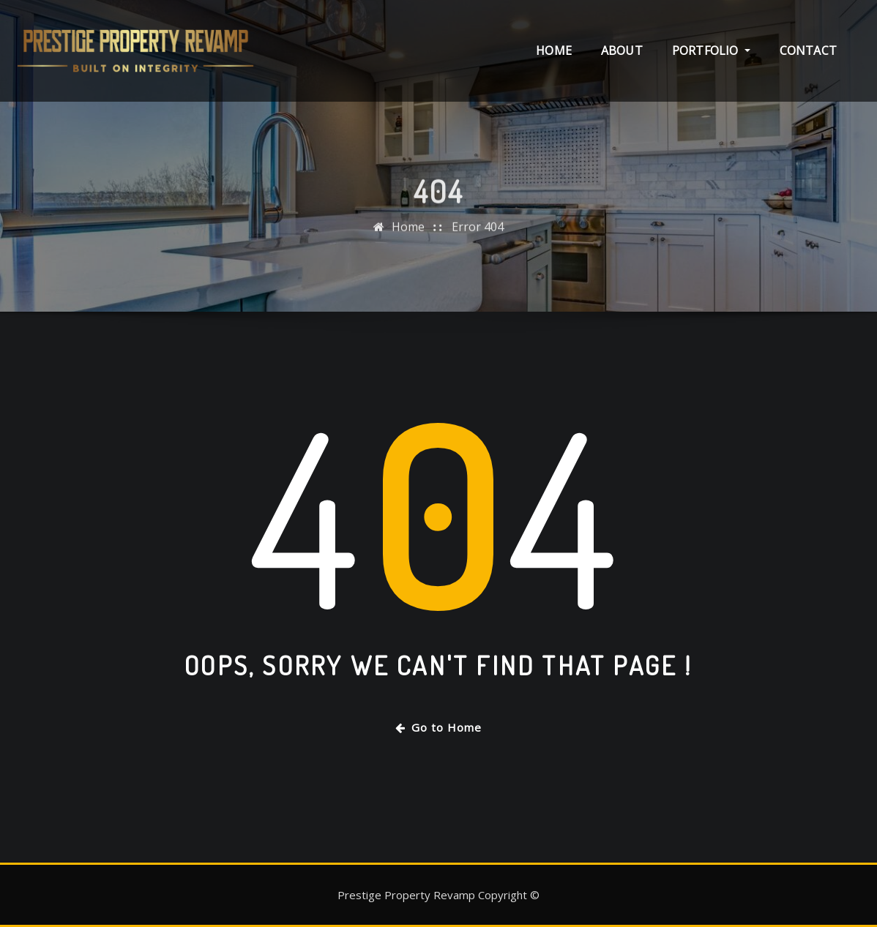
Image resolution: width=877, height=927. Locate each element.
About (622, 50)
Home (554, 50)
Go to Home (438, 727)
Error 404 (478, 233)
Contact (808, 50)
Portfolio (711, 50)
